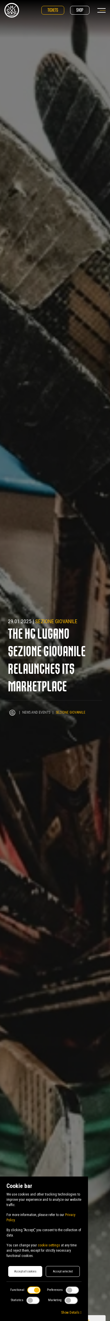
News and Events (36, 712)
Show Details (71, 1312)
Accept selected (63, 1271)
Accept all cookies (25, 1271)
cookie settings (49, 1245)
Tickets (53, 10)
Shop (79, 10)
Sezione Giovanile (56, 621)
